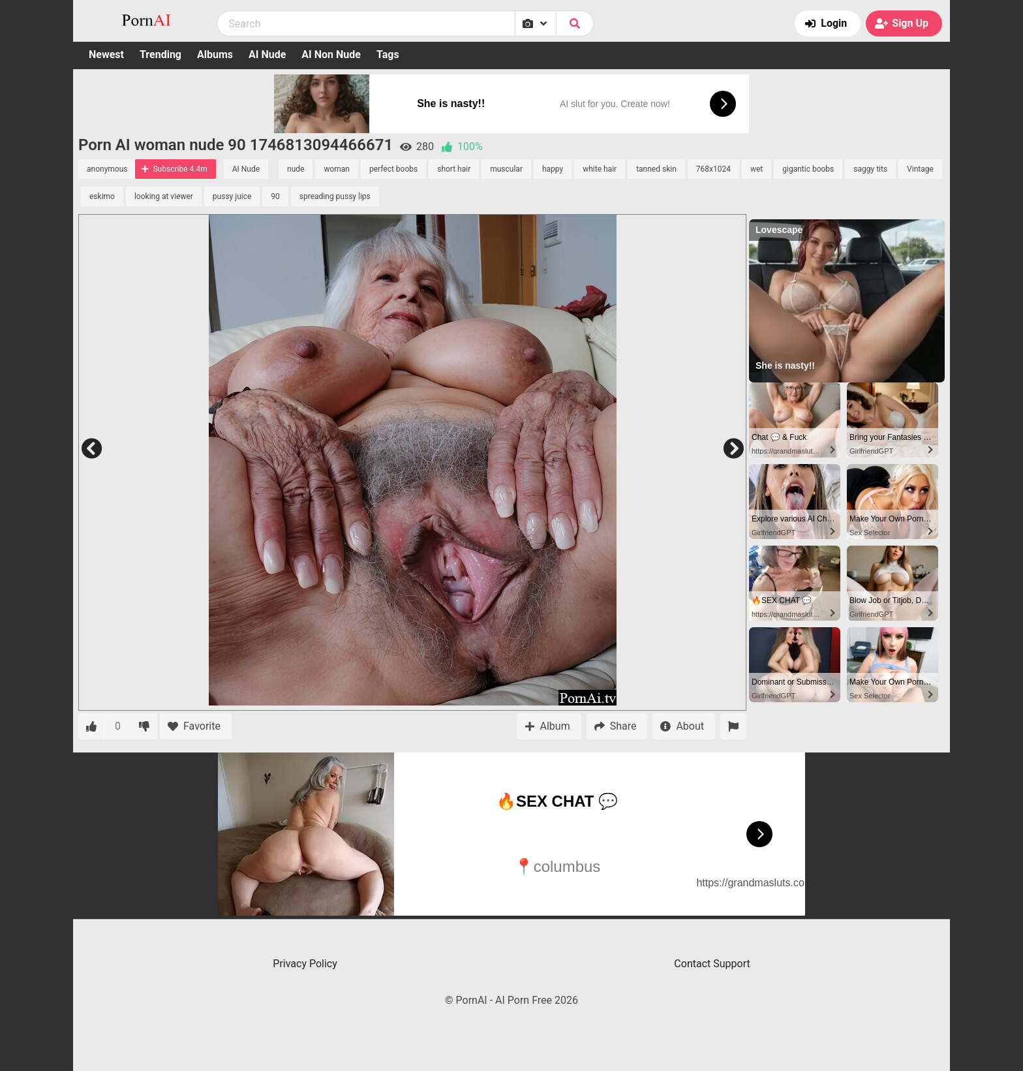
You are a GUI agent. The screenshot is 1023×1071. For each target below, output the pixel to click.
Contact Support (712, 963)
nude (295, 169)
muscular (506, 169)
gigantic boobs (808, 169)
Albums (215, 54)
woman (337, 169)
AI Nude (267, 54)
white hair (600, 169)
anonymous (107, 169)
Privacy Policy (305, 963)
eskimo (102, 196)
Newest (106, 54)
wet (756, 169)
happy (552, 169)
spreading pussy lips (335, 196)
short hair (453, 169)
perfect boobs (393, 169)
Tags (387, 54)
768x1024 (713, 169)
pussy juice (232, 196)
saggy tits (870, 169)
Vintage (920, 169)
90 (275, 196)
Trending (160, 54)
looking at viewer (163, 196)
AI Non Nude (331, 54)
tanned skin (656, 169)
